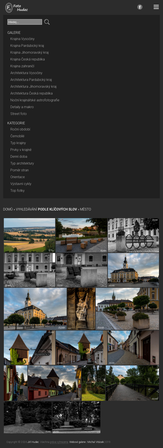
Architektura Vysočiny (26, 73)
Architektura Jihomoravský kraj (33, 86)
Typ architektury (22, 163)
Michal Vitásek (95, 442)
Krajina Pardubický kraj (27, 46)
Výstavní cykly (20, 184)
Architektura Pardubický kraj (31, 80)
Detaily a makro (22, 107)
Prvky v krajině (20, 150)
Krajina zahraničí (22, 66)
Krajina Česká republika (27, 59)
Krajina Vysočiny (22, 39)
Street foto (18, 114)
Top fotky (17, 191)
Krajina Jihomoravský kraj (29, 52)
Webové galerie (77, 442)
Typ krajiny (18, 143)
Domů (8, 209)
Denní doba (18, 157)
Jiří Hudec (33, 442)
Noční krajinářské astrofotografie (34, 100)
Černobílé (17, 136)
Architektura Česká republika (31, 93)
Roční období (20, 129)
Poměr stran (19, 170)
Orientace (17, 177)
